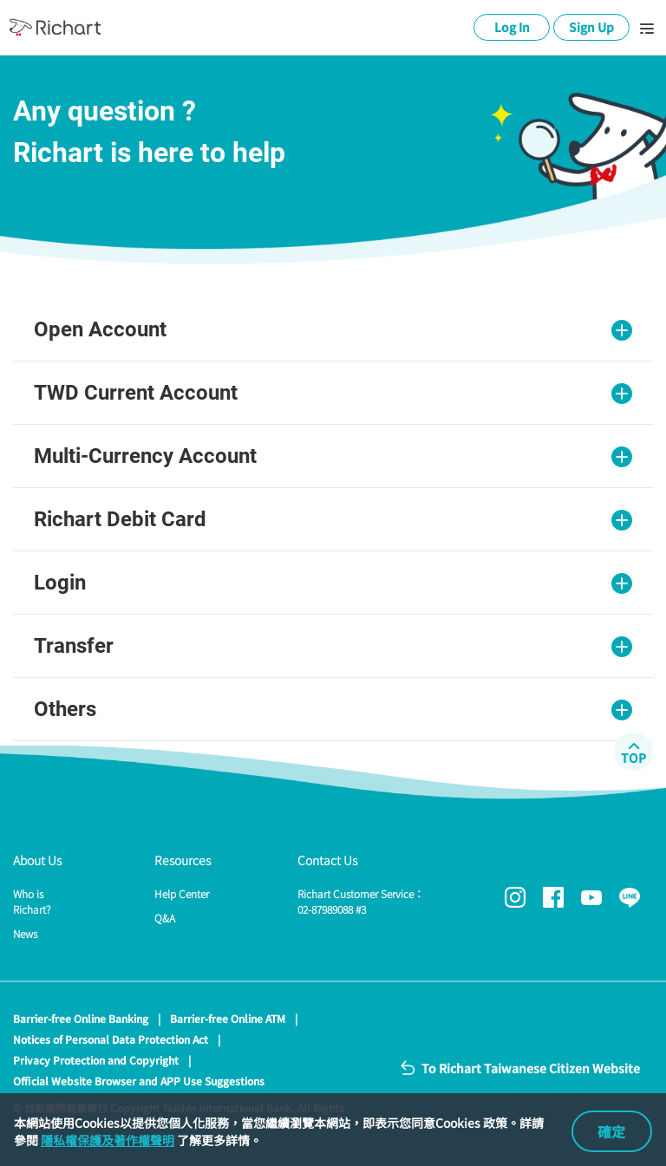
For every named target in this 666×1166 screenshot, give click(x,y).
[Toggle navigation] (647, 28)
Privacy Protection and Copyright (96, 1059)
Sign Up (591, 27)
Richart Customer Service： (360, 901)
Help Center (181, 893)
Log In (512, 27)
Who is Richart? (31, 901)
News (25, 933)
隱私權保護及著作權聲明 (107, 1140)
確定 (611, 1131)
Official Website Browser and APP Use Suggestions (138, 1080)
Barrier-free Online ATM (227, 1018)
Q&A (164, 917)
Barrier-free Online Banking (80, 1018)
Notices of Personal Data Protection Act (110, 1039)
